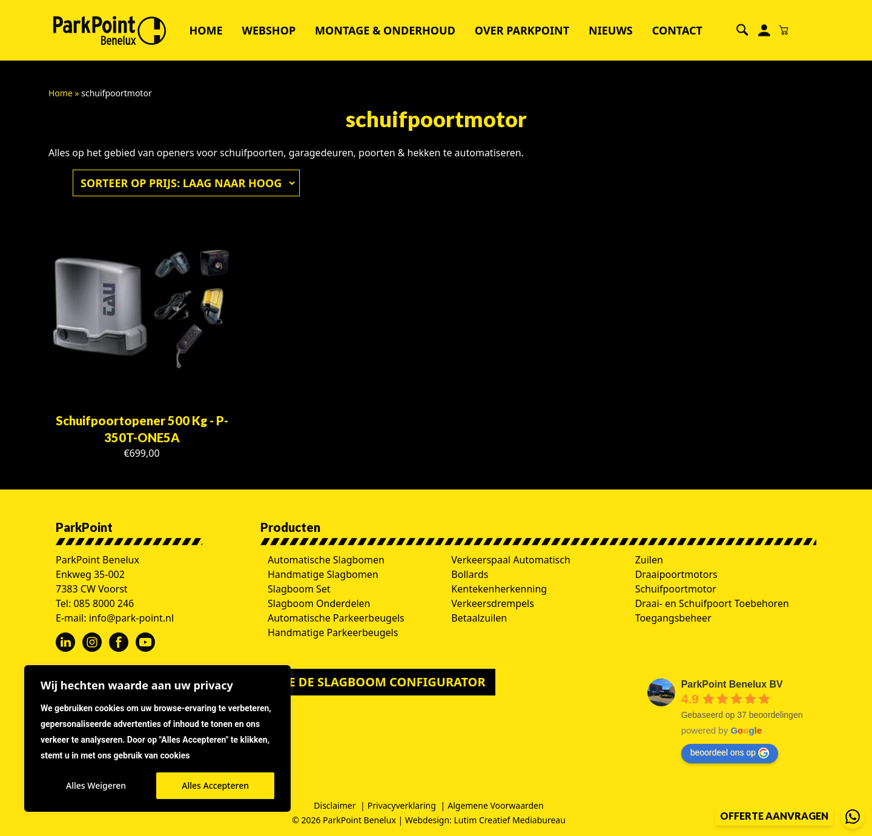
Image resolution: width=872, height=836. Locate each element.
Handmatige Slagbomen (323, 574)
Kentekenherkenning (499, 588)
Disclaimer (334, 805)
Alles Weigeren (96, 785)
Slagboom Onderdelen (319, 603)
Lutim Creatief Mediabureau (510, 820)
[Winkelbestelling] (185, 183)
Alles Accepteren (215, 785)
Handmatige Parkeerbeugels (333, 632)
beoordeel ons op (729, 753)
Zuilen (649, 559)
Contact (677, 30)
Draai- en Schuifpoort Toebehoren (712, 603)
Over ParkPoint (522, 30)
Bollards (469, 574)
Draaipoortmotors (676, 574)
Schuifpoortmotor (675, 588)
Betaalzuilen (479, 618)
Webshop (269, 30)
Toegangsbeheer (673, 618)
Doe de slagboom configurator (378, 682)
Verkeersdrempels (492, 603)
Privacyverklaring (402, 805)
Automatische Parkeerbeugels (336, 618)
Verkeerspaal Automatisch (510, 559)
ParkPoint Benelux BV (732, 684)
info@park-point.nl (131, 618)
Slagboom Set (299, 588)
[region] (157, 738)
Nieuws (611, 30)
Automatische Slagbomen (326, 559)
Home (205, 30)
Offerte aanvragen (774, 815)
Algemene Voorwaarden (495, 805)
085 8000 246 (103, 603)
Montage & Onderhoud (385, 30)
